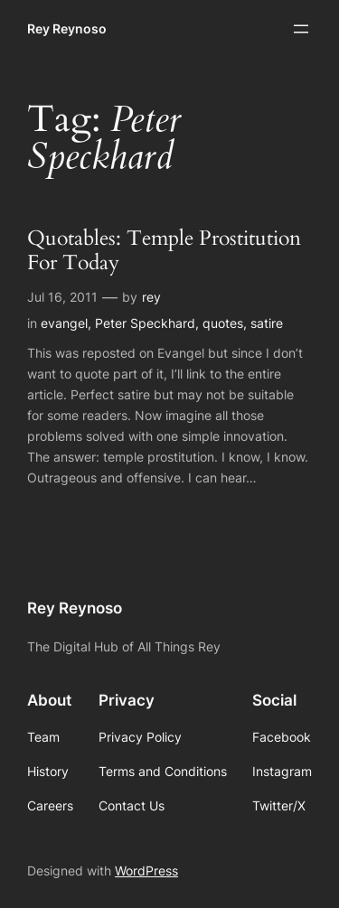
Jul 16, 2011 (62, 296)
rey (151, 296)
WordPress (146, 870)
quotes (222, 323)
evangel (64, 323)
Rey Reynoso (67, 28)
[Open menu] (301, 29)
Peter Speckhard (145, 323)
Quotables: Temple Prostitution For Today (164, 251)
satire (266, 323)
